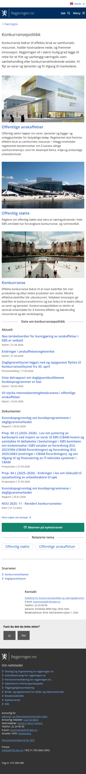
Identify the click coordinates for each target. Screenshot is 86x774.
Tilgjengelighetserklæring (19, 687)
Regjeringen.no (21, 13)
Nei (23, 635)
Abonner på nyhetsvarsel (45, 527)
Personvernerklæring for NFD (18, 740)
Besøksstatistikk (14, 695)
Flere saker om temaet (15, 517)
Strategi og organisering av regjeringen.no (29, 671)
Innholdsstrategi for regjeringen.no (25, 675)
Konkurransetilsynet (16, 574)
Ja (9, 635)
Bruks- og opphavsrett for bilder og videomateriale (34, 691)
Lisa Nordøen (31, 719)
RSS (7, 704)
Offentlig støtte (17, 546)
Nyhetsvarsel (12, 700)
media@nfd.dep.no (12, 750)
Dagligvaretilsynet (15, 578)
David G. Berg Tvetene (30, 723)
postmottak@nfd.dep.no (46, 601)
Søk (63, 13)
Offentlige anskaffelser (57, 546)
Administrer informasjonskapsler (24, 683)
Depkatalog (24, 733)
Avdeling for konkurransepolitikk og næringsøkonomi (54, 598)
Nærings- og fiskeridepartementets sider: (25, 716)
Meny (76, 13)
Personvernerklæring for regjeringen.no (28, 679)
